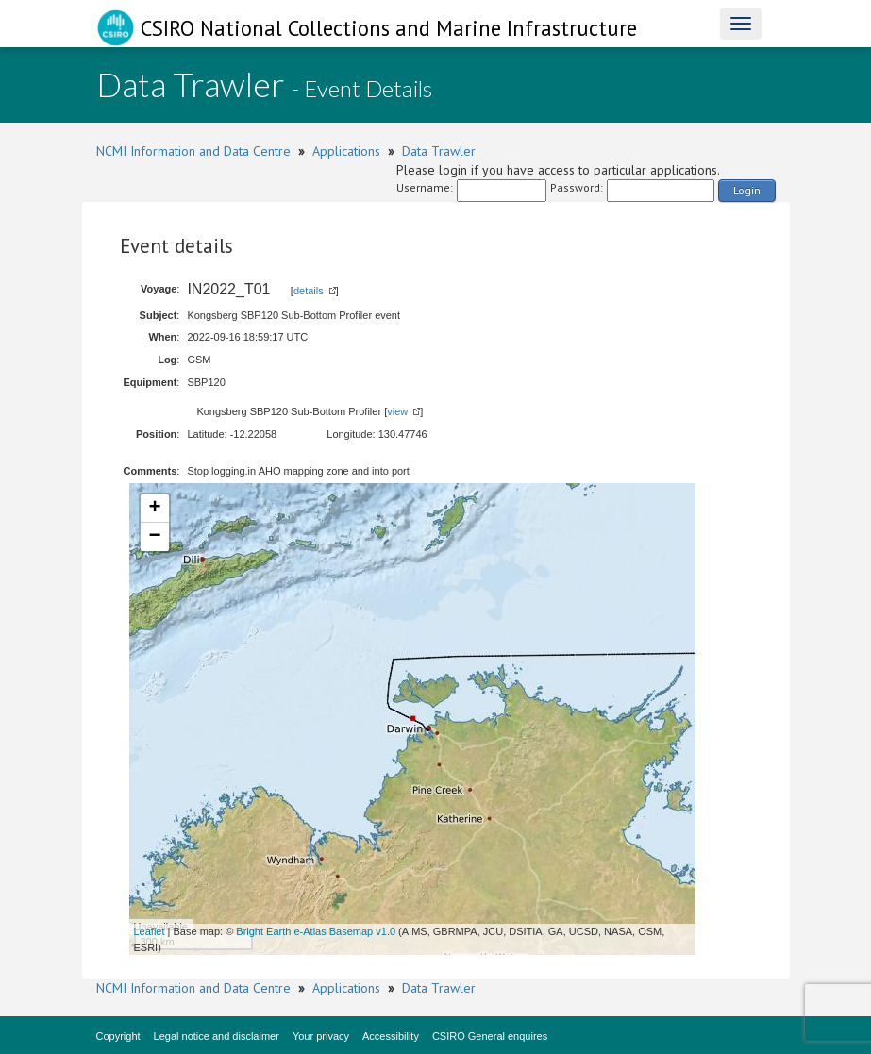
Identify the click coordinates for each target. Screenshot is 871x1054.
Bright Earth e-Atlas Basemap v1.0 (315, 931)
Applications (346, 150)
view (397, 411)
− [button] (154, 537)
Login (747, 190)
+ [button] (154, 508)
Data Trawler (439, 150)
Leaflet (149, 931)
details (308, 290)
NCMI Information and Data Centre (193, 150)
